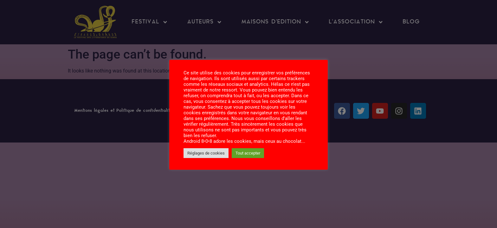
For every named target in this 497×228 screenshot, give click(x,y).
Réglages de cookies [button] (206, 153)
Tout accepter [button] (248, 153)
